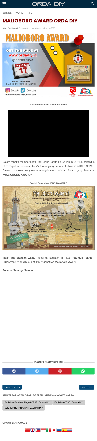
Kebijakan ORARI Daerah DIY (68, 402)
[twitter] (36, 371)
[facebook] (13, 371)
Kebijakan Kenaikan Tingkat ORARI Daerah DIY (27, 402)
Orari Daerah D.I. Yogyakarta (19, 28)
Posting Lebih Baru (12, 387)
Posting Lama (86, 387)
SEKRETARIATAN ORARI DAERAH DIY (23, 408)
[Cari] (93, 4)
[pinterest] (60, 371)
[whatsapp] (83, 371)
